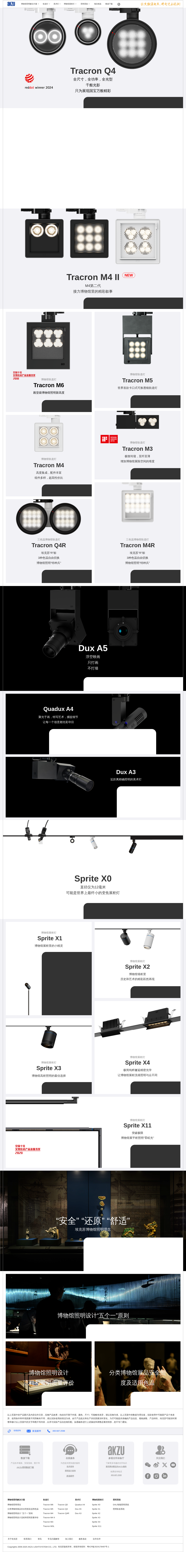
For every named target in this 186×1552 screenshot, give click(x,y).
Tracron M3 (48, 1522)
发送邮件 (36, 1431)
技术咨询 (70, 1467)
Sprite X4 (96, 1522)
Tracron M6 (48, 1505)
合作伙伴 (97, 1540)
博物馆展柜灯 (70, 4)
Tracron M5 (48, 1509)
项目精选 (97, 4)
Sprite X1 (96, 1509)
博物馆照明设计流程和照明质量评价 (22, 1517)
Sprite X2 (96, 1513)
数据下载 (109, 4)
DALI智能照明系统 (121, 1505)
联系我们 (27, 1540)
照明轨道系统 (119, 1509)
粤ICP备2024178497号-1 (98, 1547)
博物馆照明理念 (14, 1505)
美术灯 (57, 4)
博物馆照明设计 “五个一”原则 (20, 1513)
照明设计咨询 (70, 1471)
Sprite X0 (96, 1505)
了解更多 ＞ (93, 100)
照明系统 (85, 4)
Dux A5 (78, 1509)
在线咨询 (16, 1431)
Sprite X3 (96, 1517)
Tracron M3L (48, 1526)
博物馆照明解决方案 (30, 4)
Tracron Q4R (63, 1513)
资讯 (40, 1540)
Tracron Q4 (63, 1509)
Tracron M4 (48, 1513)
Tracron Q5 (63, 1505)
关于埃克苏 (12, 1540)
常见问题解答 (53, 1540)
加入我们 (69, 1540)
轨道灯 (46, 4)
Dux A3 (78, 1513)
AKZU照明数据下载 (25, 1467)
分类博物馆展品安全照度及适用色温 (22, 1509)
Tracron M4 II (49, 1517)
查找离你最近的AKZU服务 (116, 1467)
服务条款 (83, 1540)
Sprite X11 (96, 1526)
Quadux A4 (80, 1505)
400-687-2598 (58, 1431)
